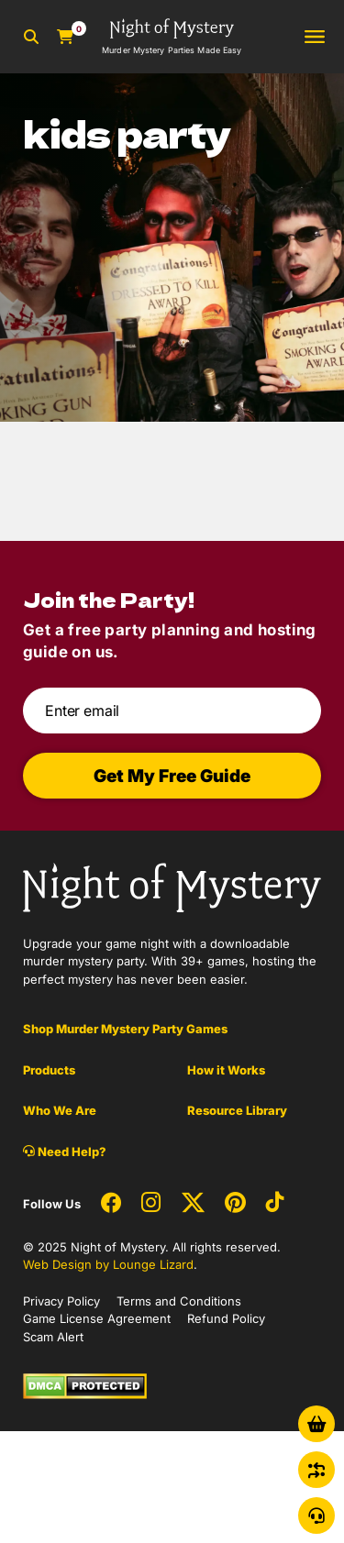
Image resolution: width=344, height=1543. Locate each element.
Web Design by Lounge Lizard (108, 1264)
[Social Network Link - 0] (111, 1204)
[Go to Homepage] (171, 37)
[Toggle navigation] (315, 37)
